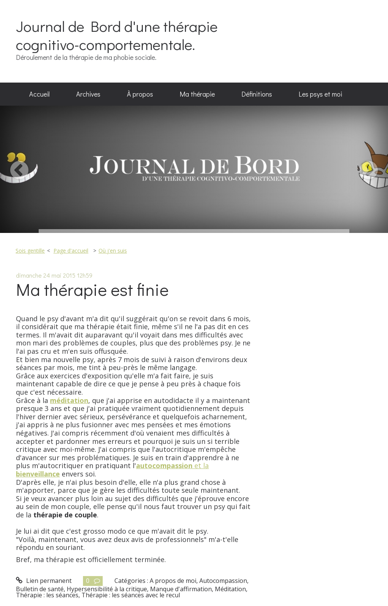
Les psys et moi (320, 93)
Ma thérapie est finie (92, 289)
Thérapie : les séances (47, 595)
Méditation (230, 589)
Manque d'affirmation (181, 589)
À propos (140, 93)
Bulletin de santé (40, 589)
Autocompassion (223, 580)
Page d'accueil (70, 250)
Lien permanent (44, 580)
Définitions (256, 93)
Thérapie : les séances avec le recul (130, 595)
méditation (69, 400)
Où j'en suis (113, 250)
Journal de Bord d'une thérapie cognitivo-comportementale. (116, 35)
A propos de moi (173, 580)
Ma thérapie (197, 93)
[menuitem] (39, 94)
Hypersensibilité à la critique (107, 589)
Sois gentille (30, 250)
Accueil (39, 93)
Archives (88, 93)
